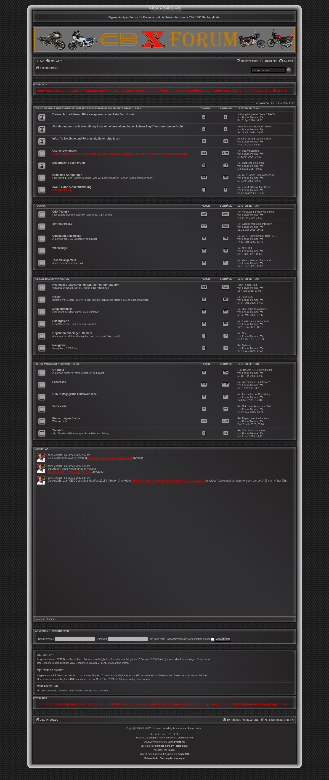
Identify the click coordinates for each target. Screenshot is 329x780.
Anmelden (41, 631)
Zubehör (57, 430)
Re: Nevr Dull (244, 248)
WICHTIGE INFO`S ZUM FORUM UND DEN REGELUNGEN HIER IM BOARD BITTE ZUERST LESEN (88, 108)
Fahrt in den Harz (247, 284)
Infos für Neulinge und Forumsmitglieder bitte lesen (86, 138)
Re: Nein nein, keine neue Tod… (255, 406)
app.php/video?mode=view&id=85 (109, 457)
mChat (39, 449)
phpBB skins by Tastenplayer (172, 746)
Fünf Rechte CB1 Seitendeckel (254, 370)
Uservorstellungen (64, 150)
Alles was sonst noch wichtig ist (57, 364)
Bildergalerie (60, 321)
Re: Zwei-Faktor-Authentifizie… (254, 187)
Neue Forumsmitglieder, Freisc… (255, 126)
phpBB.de (179, 741)
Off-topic (58, 370)
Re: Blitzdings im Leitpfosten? (254, 382)
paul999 (184, 754)
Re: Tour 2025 (245, 296)
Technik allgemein (64, 260)
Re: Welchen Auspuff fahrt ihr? (254, 260)
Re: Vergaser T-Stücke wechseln (255, 211)
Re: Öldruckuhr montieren (251, 430)
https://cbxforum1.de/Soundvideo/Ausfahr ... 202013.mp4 (168, 480)
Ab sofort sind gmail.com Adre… (255, 138)
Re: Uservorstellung (248, 150)
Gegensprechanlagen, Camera (72, 333)
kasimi (171, 750)
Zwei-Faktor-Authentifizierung (71, 187)
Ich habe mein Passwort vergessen (168, 639)
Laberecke (59, 382)
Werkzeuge (59, 248)
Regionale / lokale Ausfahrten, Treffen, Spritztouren (85, 284)
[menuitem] (286, 61)
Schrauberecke (62, 223)
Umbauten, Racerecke (66, 235)
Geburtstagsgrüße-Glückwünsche (74, 394)
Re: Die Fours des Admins (252, 309)
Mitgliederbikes (62, 309)
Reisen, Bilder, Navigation (52, 279)
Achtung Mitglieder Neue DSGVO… (257, 114)
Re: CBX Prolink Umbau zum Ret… (257, 236)
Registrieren (60, 631)
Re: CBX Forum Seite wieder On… (256, 175)
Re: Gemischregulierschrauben (254, 223)
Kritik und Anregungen (67, 175)
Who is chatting (47, 686)
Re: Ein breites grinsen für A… (254, 321)
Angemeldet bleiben (201, 639)
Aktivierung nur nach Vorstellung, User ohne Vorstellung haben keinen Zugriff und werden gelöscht (117, 126)
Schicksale (59, 406)
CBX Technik (60, 211)
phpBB (153, 737)
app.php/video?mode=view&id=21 (70, 471)
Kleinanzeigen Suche (66, 418)
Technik (40, 206)
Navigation (59, 345)
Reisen (56, 296)
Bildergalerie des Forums (68, 162)
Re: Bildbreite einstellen (250, 162)
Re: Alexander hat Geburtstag (254, 394)
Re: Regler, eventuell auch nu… (255, 418)
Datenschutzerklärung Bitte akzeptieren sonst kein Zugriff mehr (94, 114)
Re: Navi (242, 333)
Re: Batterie (244, 345)
